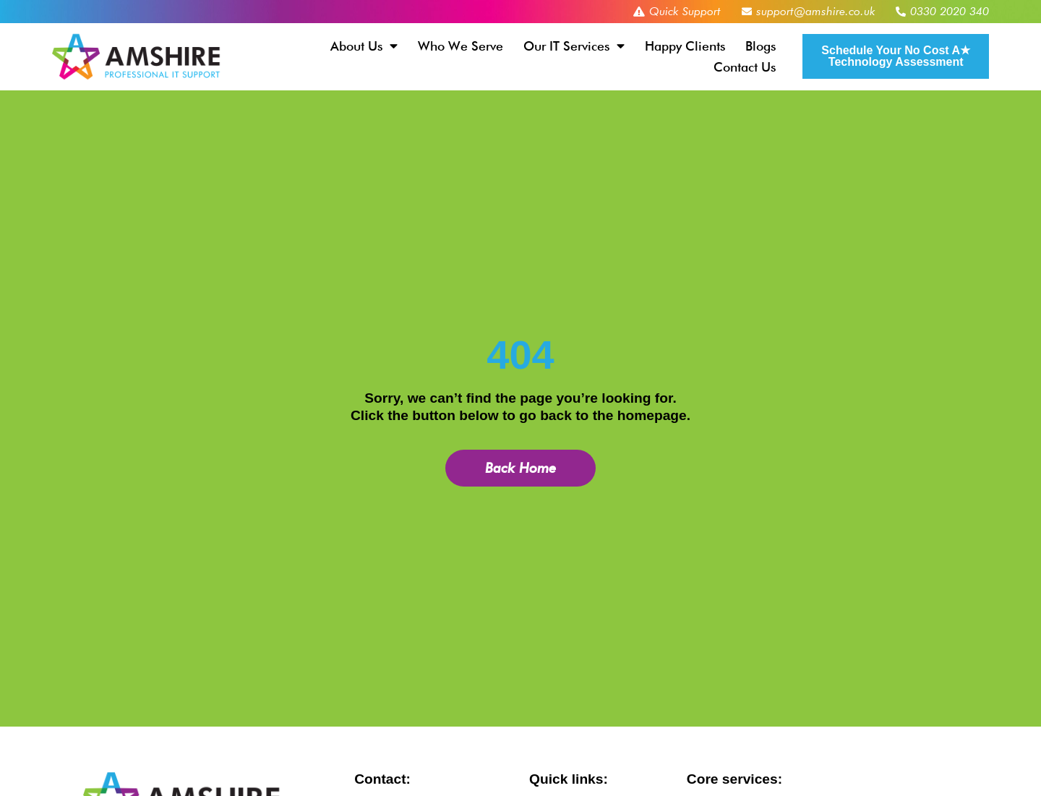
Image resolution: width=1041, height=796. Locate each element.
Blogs (760, 46)
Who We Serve (460, 46)
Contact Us (745, 66)
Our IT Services (574, 45)
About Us (364, 45)
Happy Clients (685, 46)
